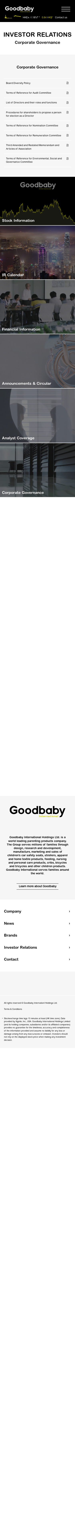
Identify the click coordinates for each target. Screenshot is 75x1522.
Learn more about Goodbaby (37, 886)
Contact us (61, 17)
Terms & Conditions (13, 1009)
